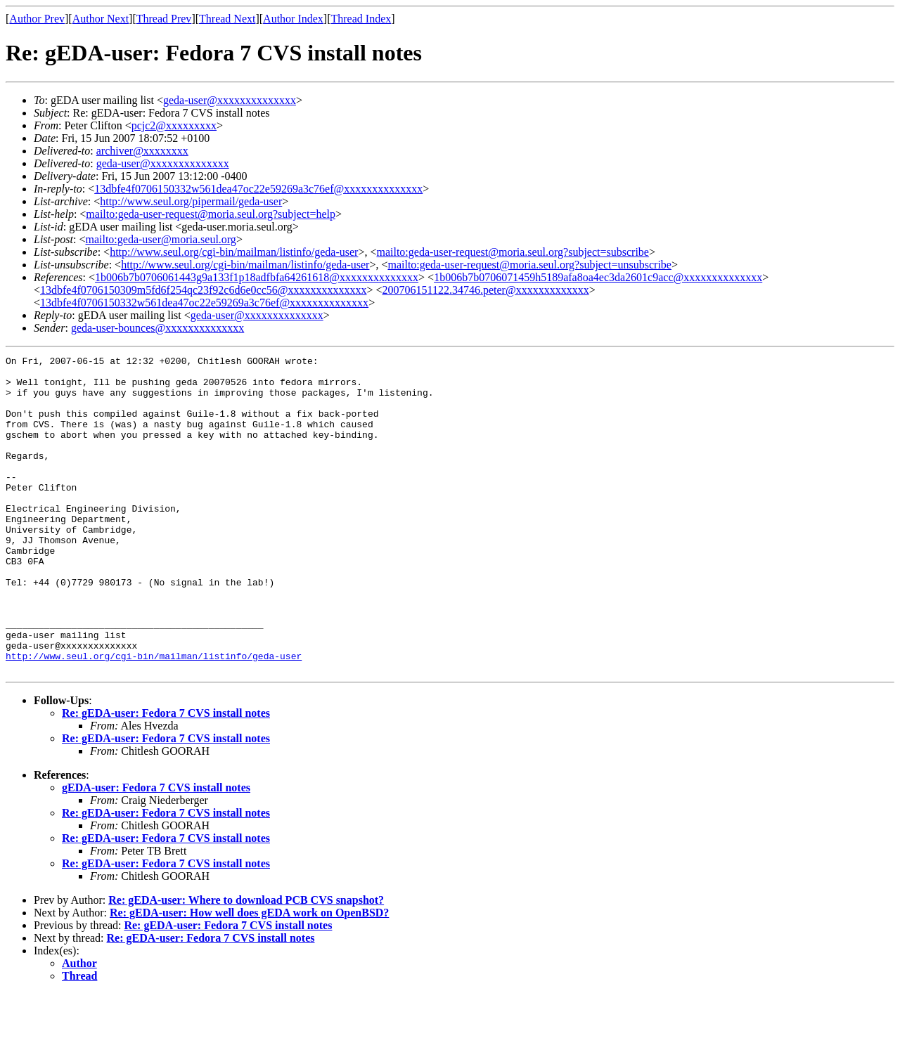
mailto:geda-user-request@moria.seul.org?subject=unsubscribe (529, 265)
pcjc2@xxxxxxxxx (174, 125)
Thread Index (361, 19)
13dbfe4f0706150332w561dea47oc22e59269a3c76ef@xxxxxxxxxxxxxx (258, 189)
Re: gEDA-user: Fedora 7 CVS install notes (166, 776)
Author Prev (37, 19)
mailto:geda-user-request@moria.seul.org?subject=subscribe (512, 252)
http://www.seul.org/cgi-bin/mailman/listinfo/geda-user (234, 252)
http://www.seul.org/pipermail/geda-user (191, 201)
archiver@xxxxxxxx (142, 151)
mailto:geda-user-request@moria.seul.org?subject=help (210, 214)
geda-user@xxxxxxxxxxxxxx (229, 100)
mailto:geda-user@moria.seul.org (160, 239)
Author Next (100, 19)
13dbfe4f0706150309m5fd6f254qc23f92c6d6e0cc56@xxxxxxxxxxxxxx (203, 290)
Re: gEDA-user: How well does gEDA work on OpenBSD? (249, 976)
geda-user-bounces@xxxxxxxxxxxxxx (157, 328)
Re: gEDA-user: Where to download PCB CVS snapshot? (246, 963)
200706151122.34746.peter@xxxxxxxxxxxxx (485, 290)
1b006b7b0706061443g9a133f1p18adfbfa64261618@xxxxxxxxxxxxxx (256, 277)
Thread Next (227, 19)
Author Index (293, 19)
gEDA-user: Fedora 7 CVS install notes (156, 851)
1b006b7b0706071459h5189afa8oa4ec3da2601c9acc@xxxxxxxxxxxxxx (598, 277)
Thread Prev (164, 19)
